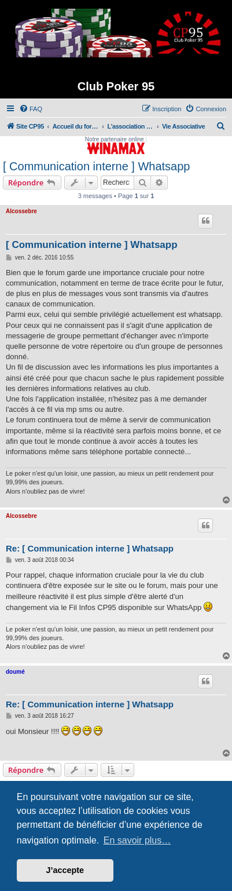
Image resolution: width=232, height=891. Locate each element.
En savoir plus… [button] (137, 840)
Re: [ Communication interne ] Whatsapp (90, 548)
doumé (15, 672)
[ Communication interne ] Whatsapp (96, 166)
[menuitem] (30, 109)
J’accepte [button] (65, 870)
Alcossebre (21, 211)
